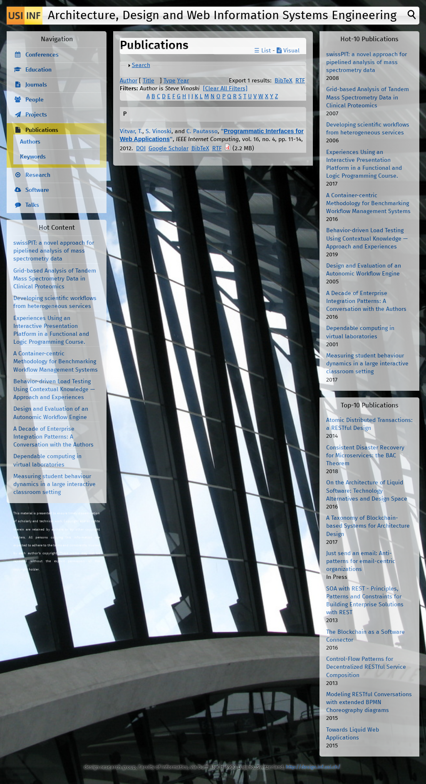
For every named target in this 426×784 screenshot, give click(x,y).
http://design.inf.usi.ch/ (313, 767)
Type (169, 81)
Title (148, 81)
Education (38, 70)
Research (37, 175)
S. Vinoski (158, 131)
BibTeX (283, 81)
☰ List (262, 51)
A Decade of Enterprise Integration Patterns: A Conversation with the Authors (53, 437)
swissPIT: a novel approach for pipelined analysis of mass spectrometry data (53, 251)
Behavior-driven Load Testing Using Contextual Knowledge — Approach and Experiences (54, 389)
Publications (41, 130)
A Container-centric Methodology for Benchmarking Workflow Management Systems (55, 361)
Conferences (42, 55)
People (34, 100)
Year (183, 81)
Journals (36, 85)
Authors (30, 142)
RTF (300, 81)
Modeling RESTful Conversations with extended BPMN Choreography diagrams (369, 702)
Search (141, 65)
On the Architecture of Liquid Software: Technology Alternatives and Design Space (366, 490)
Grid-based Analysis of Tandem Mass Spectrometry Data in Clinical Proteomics (54, 279)
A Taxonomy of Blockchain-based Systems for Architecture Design (368, 526)
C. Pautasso (202, 131)
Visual (288, 51)
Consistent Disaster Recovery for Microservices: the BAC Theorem (365, 455)
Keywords (33, 157)
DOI (141, 148)
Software (37, 190)
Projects (36, 115)
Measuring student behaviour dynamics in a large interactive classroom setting (54, 484)
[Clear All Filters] (225, 89)
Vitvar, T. (131, 131)
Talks (32, 205)
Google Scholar (168, 148)
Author (128, 81)
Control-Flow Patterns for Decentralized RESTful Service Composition (366, 667)
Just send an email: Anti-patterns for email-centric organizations (360, 561)
